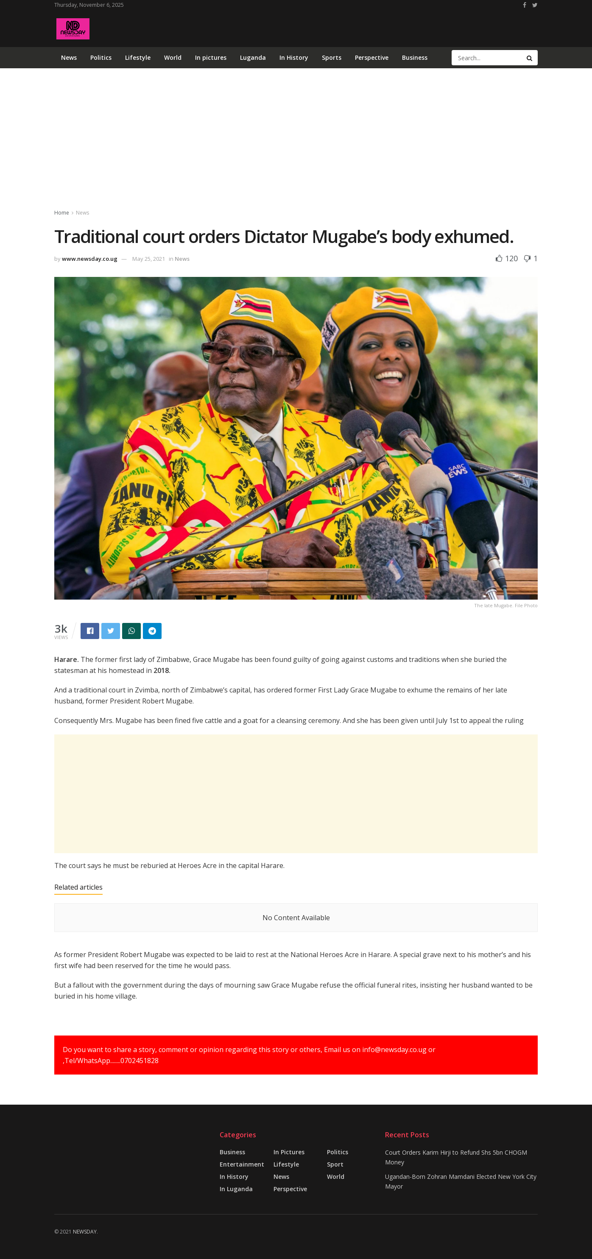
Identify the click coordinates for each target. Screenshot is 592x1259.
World (173, 57)
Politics (101, 57)
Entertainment (242, 1164)
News (69, 57)
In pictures (210, 57)
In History (293, 57)
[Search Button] (530, 57)
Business (414, 57)
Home (61, 212)
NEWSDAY (85, 1231)
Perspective (371, 57)
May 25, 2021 (148, 258)
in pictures (289, 1152)
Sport (335, 1164)
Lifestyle (138, 57)
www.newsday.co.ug (89, 258)
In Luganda (236, 1189)
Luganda (253, 57)
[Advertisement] (383, 27)
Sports (331, 57)
